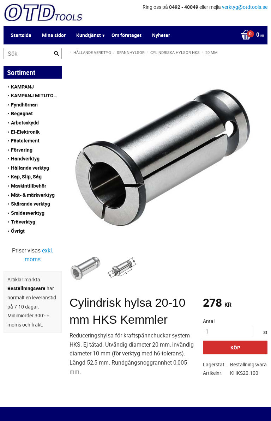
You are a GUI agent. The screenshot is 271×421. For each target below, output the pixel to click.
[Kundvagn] (134, 35)
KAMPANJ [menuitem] (22, 86)
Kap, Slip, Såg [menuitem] (26, 176)
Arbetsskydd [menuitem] (25, 122)
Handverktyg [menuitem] (25, 158)
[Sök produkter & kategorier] (33, 53)
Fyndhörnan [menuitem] (24, 104)
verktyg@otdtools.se (244, 7)
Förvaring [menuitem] (21, 149)
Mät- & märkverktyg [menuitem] (33, 194)
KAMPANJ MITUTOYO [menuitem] (34, 95)
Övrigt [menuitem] (18, 230)
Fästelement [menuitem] (25, 140)
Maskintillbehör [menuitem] (28, 185)
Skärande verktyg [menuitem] (30, 203)
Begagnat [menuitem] (22, 113)
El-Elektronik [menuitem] (25, 131)
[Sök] (56, 53)
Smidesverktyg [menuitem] (27, 212)
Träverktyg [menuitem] (23, 221)
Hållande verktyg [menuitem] (30, 167)
